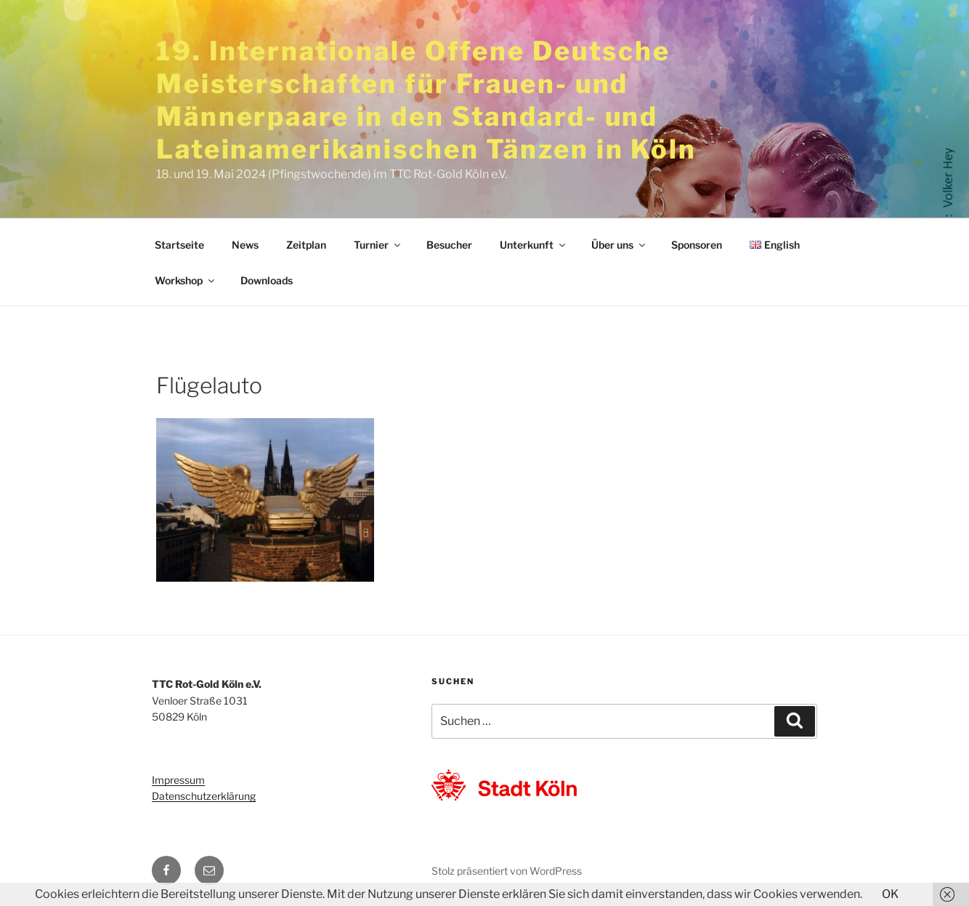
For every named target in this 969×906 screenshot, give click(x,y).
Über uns (619, 244)
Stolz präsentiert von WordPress (506, 871)
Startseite (179, 244)
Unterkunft (533, 244)
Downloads (266, 280)
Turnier (378, 244)
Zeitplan (306, 244)
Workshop (185, 280)
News (245, 244)
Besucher (449, 244)
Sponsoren (696, 244)
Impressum (178, 780)
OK (890, 894)
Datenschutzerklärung (204, 796)
